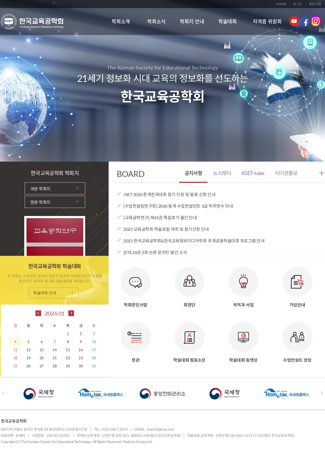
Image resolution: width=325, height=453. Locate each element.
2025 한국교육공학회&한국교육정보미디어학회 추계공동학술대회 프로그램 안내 (193, 240)
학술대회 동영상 (243, 340)
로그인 (297, 4)
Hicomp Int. (144, 442)
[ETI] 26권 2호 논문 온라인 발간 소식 (155, 252)
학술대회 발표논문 (189, 340)
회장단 (190, 284)
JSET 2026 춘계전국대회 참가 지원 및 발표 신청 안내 (169, 194)
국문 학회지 (54, 188)
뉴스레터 (222, 173)
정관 (136, 340)
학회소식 (156, 21)
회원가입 (315, 4)
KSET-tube (252, 173)
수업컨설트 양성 (297, 340)
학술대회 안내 (53, 292)
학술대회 (227, 21)
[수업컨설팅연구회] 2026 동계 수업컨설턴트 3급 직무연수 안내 (178, 205)
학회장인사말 (136, 284)
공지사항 (193, 173)
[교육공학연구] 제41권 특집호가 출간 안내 (160, 217)
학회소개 (121, 21)
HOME (281, 4)
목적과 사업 (243, 284)
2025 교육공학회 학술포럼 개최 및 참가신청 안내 (166, 229)
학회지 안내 (192, 21)
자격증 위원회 (267, 21)
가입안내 (297, 284)
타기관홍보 (286, 173)
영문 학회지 (54, 202)
